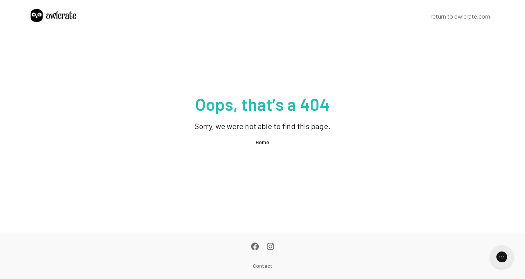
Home (262, 142)
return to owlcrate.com (460, 16)
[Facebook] (255, 247)
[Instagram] (270, 247)
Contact (262, 265)
